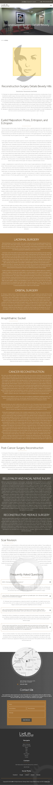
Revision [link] (26, 755)
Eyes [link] (26, 750)
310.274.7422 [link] (49, 1)
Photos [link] (26, 747)
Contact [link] (26, 757)
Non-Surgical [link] (26, 753)
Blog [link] (26, 749)
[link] (5, 5)
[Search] (30, 2)
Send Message (26, 720)
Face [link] (26, 752)
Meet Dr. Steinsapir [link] (26, 744)
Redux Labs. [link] (47, 781)
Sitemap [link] (24, 781)
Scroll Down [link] (26, 32)
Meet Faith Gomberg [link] (26, 745)
